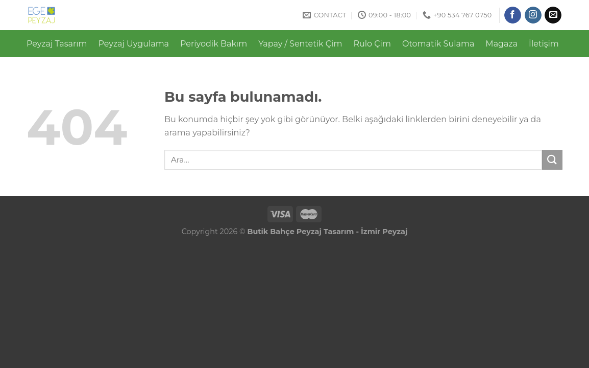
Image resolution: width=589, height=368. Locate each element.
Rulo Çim (371, 44)
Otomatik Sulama (438, 44)
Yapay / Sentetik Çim (300, 44)
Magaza (501, 44)
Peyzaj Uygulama (134, 44)
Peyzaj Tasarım (57, 44)
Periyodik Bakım (213, 44)
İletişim (544, 44)
